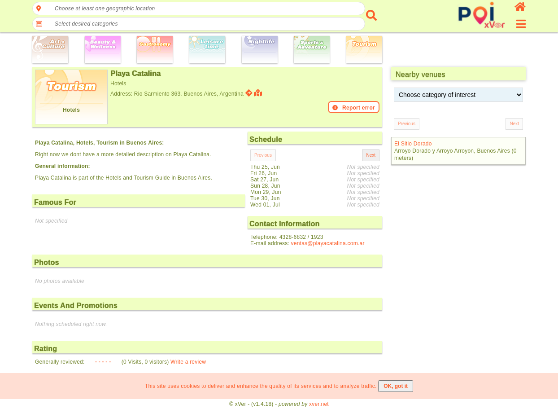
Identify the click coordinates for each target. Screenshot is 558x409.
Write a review (188, 362)
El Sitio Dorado (413, 144)
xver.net (319, 404)
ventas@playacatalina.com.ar (328, 243)
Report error (353, 108)
